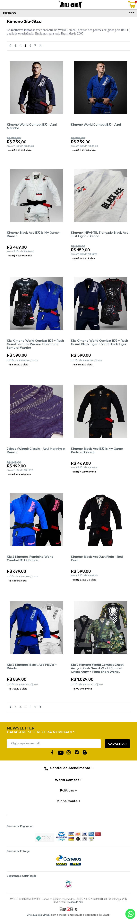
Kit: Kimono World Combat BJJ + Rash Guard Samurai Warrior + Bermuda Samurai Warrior (35, 344)
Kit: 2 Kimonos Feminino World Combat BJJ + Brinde (30, 558)
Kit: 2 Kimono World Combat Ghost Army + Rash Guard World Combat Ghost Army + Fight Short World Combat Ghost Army (97, 670)
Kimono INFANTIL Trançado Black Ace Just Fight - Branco (99, 234)
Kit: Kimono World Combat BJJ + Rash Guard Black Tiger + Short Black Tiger (99, 342)
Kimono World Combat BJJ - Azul (96, 124)
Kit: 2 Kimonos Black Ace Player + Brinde (32, 666)
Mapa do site (75, 902)
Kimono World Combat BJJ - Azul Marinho (32, 126)
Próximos (40, 45)
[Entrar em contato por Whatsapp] (130, 914)
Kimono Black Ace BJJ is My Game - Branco (34, 234)
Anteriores (11, 45)
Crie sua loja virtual (38, 914)
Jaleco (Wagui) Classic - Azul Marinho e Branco (36, 450)
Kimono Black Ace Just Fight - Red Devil (97, 558)
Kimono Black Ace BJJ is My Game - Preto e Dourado (98, 450)
